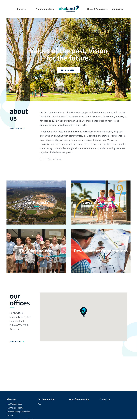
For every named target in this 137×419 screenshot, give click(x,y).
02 (127, 67)
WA (39, 404)
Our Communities (45, 9)
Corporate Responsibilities (18, 411)
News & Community (97, 9)
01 (127, 53)
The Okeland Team (14, 408)
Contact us (117, 9)
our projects (67, 69)
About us (21, 9)
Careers (9, 415)
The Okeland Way (14, 404)
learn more (16, 140)
